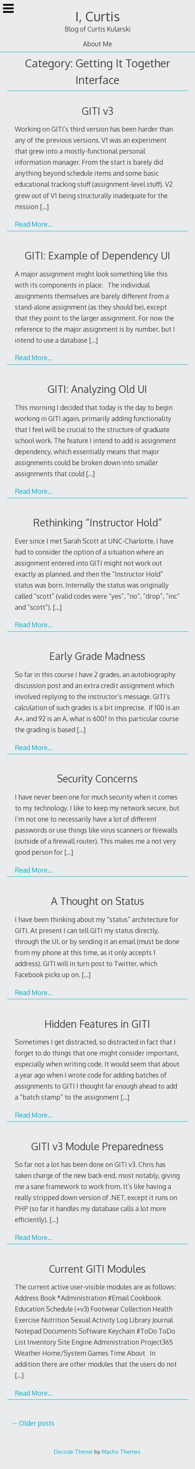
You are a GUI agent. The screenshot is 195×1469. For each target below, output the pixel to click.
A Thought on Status (97, 901)
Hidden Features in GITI (97, 1023)
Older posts (36, 1423)
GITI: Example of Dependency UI (97, 255)
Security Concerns (97, 778)
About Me (97, 44)
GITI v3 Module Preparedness (97, 1146)
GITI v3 (97, 111)
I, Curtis (97, 16)
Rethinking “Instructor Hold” (97, 522)
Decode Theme (73, 1451)
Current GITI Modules (97, 1268)
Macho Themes (121, 1451)
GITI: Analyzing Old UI (97, 389)
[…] (44, 206)
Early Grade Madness (97, 656)
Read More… (33, 224)
